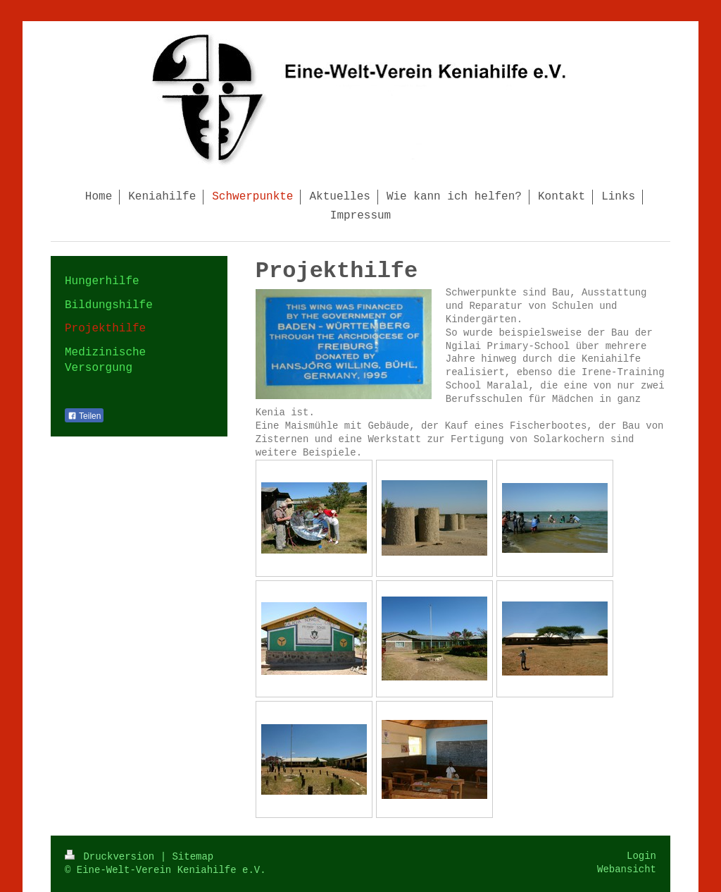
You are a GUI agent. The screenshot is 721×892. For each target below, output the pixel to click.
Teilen (84, 416)
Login (641, 856)
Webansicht (626, 869)
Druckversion (113, 856)
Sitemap (192, 856)
